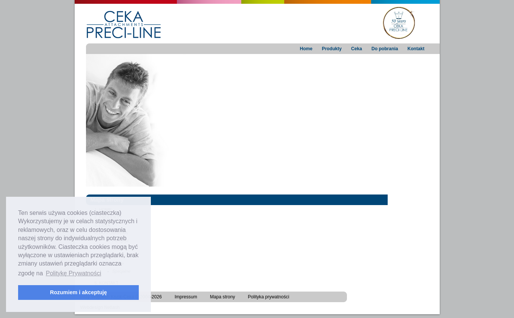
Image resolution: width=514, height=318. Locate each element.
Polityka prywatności (268, 296)
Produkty (332, 48)
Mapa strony (222, 296)
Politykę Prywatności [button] (73, 273)
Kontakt (415, 48)
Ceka (356, 48)
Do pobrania (384, 48)
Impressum (186, 296)
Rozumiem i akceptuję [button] (78, 292)
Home (306, 48)
